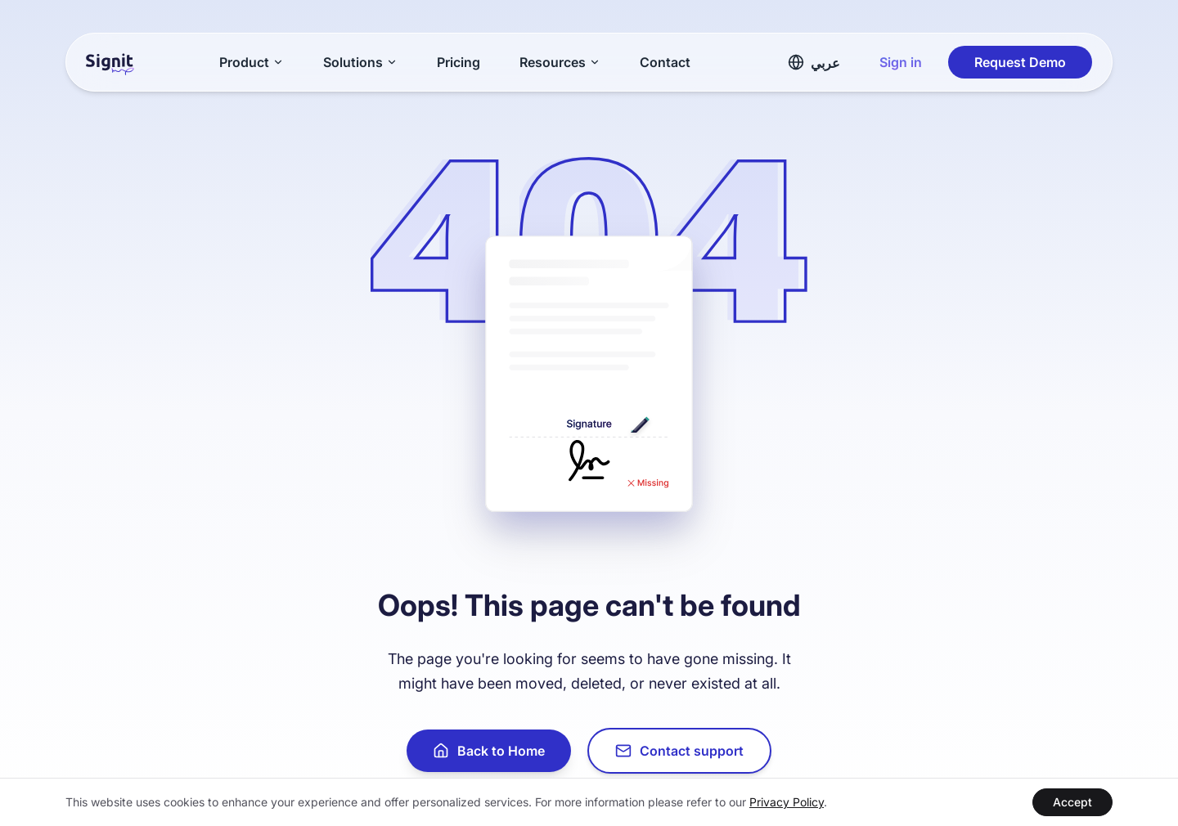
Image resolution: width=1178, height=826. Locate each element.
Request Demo (1020, 62)
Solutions (360, 62)
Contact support (679, 751)
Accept (1072, 802)
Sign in (900, 62)
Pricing (458, 62)
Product (251, 62)
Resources (559, 62)
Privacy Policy (786, 802)
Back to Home (489, 751)
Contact (665, 62)
